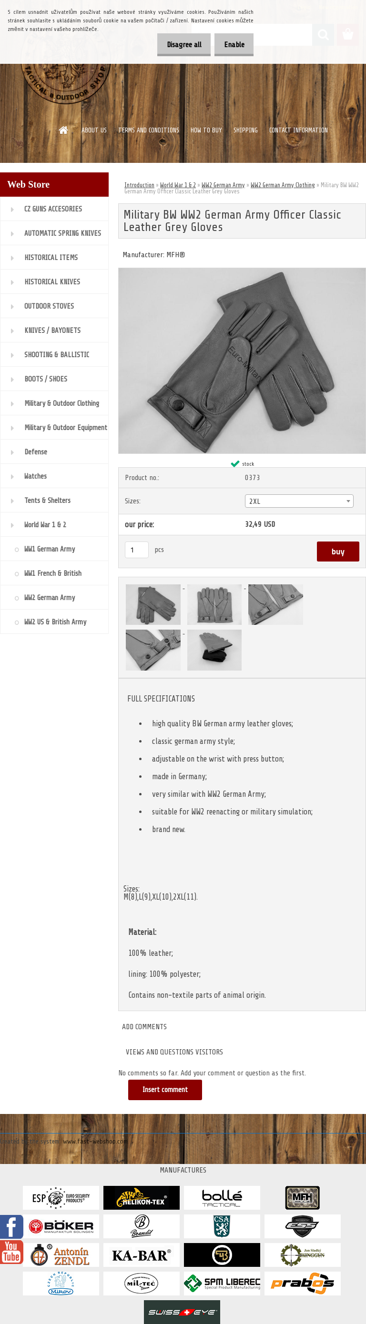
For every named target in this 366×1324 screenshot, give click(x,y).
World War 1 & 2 (178, 185)
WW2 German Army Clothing (283, 185)
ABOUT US (94, 130)
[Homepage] (64, 130)
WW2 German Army (223, 185)
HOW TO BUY (206, 130)
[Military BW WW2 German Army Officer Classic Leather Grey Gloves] (242, 272)
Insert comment (165, 1090)
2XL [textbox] (254, 501)
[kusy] (137, 550)
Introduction (139, 185)
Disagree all (176, 44)
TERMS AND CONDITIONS (148, 130)
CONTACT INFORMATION (298, 130)
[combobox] (299, 501)
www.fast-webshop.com (95, 1141)
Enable (231, 44)
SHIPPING (246, 130)
